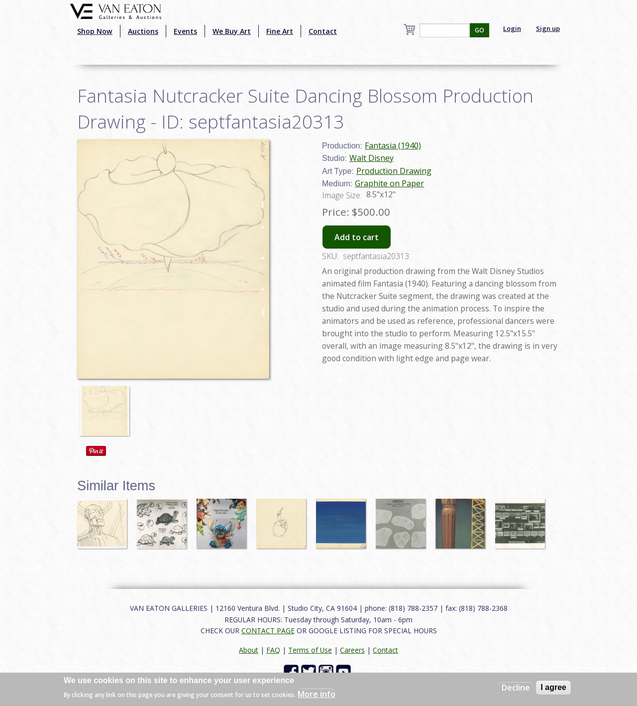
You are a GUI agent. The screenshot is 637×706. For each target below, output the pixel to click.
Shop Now (94, 31)
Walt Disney (371, 157)
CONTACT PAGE (268, 630)
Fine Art (279, 31)
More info (316, 694)
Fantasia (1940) (393, 145)
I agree (553, 687)
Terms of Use (310, 650)
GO (479, 30)
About (248, 650)
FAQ (273, 650)
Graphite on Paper (389, 183)
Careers (352, 650)
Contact (323, 31)
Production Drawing (393, 170)
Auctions (143, 31)
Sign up (548, 28)
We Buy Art (231, 31)
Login (512, 28)
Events (185, 31)
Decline (516, 687)
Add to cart (356, 237)
